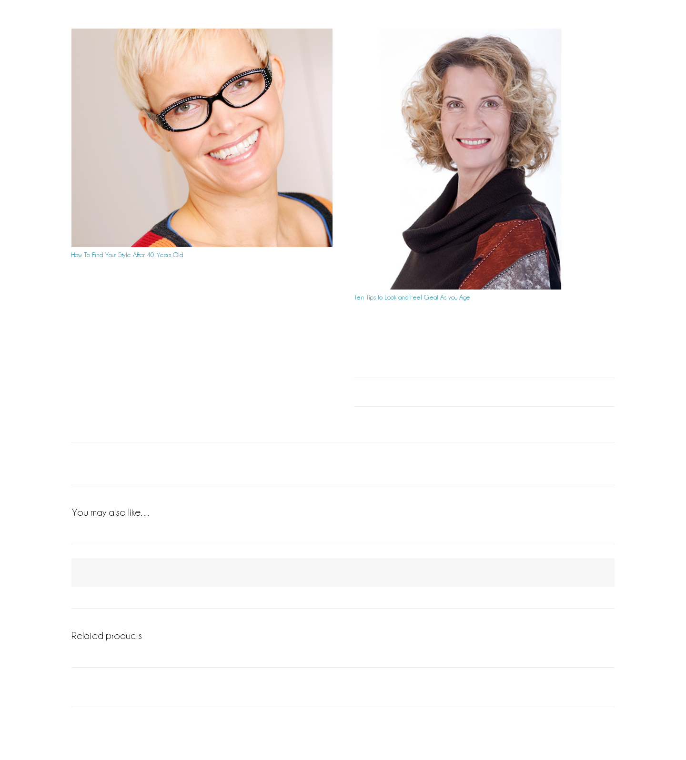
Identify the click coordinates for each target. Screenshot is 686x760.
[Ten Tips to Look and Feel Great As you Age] (484, 159)
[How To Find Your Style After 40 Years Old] (202, 138)
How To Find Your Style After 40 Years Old (127, 254)
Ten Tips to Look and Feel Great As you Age (412, 297)
